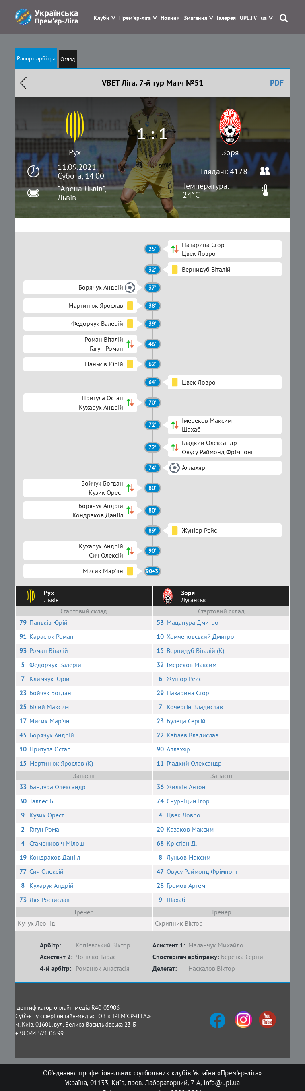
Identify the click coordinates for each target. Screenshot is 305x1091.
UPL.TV (248, 18)
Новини (170, 18)
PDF (277, 83)
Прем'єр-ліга (135, 18)
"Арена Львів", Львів (82, 193)
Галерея (226, 18)
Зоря (230, 152)
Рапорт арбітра (36, 58)
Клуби (101, 18)
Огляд (67, 59)
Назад (23, 83)
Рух (75, 152)
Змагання (195, 18)
